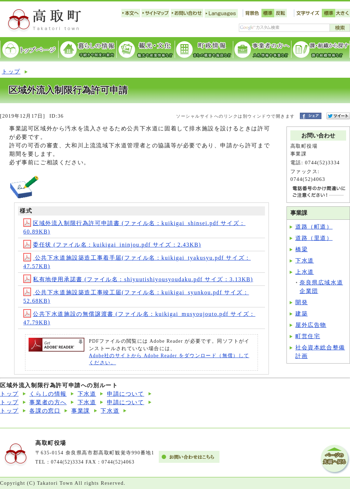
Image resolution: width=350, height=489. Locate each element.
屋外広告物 (310, 325)
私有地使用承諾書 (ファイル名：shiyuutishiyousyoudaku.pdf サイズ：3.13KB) (138, 279)
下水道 (304, 261)
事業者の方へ (48, 402)
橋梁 (301, 249)
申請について (125, 394)
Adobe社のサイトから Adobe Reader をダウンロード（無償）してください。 (169, 359)
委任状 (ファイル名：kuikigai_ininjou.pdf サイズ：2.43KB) (112, 245)
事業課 (80, 411)
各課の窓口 (44, 411)
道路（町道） (314, 227)
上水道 (304, 272)
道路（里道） (314, 238)
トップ (11, 72)
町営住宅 (307, 336)
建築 (301, 314)
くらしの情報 (48, 394)
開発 (301, 302)
